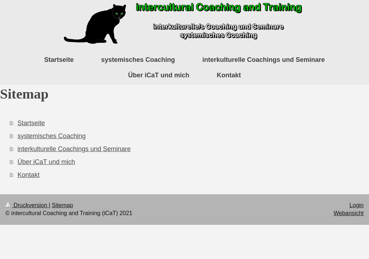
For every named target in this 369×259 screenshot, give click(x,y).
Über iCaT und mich (46, 161)
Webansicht (349, 213)
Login (357, 205)
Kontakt (29, 174)
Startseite (31, 123)
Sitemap (62, 205)
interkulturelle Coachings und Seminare (74, 149)
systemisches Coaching (52, 136)
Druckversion (27, 205)
